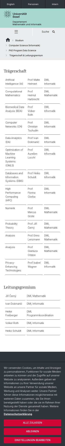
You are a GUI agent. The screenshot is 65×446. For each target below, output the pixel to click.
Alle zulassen (32, 422)
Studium (19, 40)
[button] (16, 32)
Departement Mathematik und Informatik (27, 23)
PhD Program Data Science (22, 50)
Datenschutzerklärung (18, 414)
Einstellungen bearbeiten (32, 440)
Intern (55, 4)
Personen (33, 4)
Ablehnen (32, 431)
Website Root (8, 40)
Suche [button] (49, 32)
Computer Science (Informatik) (24, 45)
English (11, 4)
